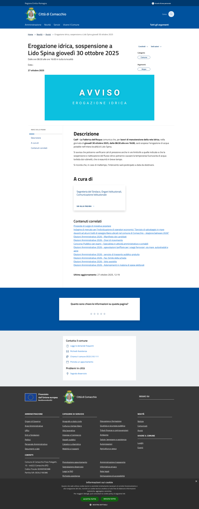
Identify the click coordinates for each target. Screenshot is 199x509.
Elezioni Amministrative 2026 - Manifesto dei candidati (100, 236)
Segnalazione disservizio (72, 466)
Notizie (141, 421)
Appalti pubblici (69, 439)
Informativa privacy (108, 466)
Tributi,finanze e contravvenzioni (114, 430)
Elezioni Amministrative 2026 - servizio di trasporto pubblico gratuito (107, 254)
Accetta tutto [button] (89, 499)
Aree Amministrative (34, 425)
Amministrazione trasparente (112, 462)
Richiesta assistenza (71, 475)
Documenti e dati (32, 448)
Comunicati (142, 425)
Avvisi (48, 34)
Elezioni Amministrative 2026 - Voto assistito (95, 261)
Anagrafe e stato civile (72, 421)
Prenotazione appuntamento (74, 462)
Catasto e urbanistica (71, 444)
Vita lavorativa (68, 430)
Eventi (140, 447)
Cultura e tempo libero (72, 425)
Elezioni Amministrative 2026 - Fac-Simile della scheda (100, 258)
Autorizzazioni (106, 444)
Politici (28, 439)
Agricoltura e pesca (108, 448)
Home (30, 34)
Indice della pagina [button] (38, 129)
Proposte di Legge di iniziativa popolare (92, 226)
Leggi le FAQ (67, 471)
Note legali (104, 471)
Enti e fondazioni (32, 435)
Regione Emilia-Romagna (36, 3)
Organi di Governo (32, 421)
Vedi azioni (156, 46)
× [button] (196, 481)
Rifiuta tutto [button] (110, 499)
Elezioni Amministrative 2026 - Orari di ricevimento (98, 240)
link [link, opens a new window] (124, 494)
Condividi (143, 46)
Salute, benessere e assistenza (113, 439)
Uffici (27, 430)
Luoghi (140, 443)
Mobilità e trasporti (70, 448)
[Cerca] (171, 14)
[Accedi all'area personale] (161, 3)
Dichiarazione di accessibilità (112, 475)
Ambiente (104, 434)
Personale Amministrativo (36, 444)
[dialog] (99, 494)
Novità (39, 34)
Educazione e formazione (110, 421)
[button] (99, 504)
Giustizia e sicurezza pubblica (112, 425)
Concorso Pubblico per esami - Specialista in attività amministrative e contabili (111, 243)
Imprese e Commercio (71, 435)
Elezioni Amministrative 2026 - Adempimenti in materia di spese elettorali (109, 265)
